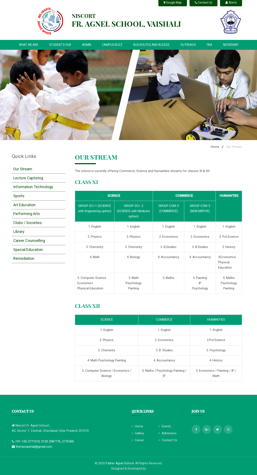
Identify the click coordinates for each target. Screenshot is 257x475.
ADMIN (86, 44)
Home (215, 147)
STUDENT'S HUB (60, 44)
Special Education (28, 249)
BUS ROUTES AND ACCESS (151, 44)
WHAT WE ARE (28, 44)
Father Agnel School (120, 463)
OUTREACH (188, 44)
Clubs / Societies (27, 222)
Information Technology (33, 187)
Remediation (23, 258)
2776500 (68, 441)
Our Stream (22, 169)
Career (138, 440)
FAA (209, 44)
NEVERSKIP (230, 44)
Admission (167, 433)
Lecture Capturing (28, 178)
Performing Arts (26, 213)
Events (165, 426)
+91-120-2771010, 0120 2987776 (38, 441)
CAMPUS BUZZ (112, 44)
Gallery (138, 433)
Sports (18, 196)
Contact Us (168, 440)
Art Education (24, 205)
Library (18, 231)
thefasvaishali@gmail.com (34, 447)
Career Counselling (29, 240)
